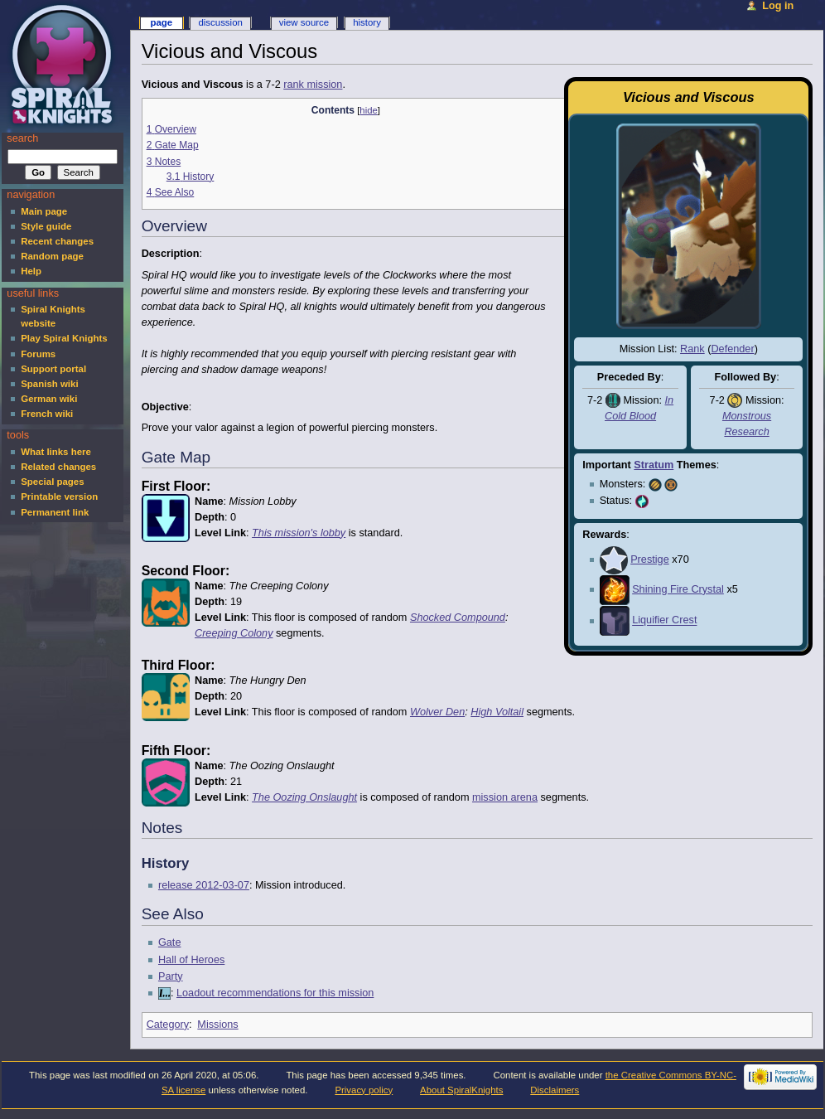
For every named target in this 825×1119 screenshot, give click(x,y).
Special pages (52, 482)
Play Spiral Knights (64, 338)
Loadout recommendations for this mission (275, 993)
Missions (217, 1024)
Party (170, 976)
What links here (56, 452)
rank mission (312, 84)
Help (31, 271)
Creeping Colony (234, 633)
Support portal (53, 369)
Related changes (58, 467)
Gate (169, 942)
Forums (38, 354)
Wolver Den (437, 712)
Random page (52, 256)
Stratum (653, 465)
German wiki (49, 399)
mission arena (505, 797)
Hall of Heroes (191, 960)
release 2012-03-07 (203, 885)
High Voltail (496, 712)
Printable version (59, 496)
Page (161, 22)
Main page (44, 211)
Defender (732, 349)
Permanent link (55, 512)
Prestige (649, 559)
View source (304, 22)
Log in (778, 6)
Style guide (46, 226)
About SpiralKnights (461, 1090)
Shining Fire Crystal (678, 589)
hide (368, 110)
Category (168, 1024)
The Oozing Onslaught (304, 797)
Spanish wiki (49, 384)
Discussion (220, 22)
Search (22, 138)
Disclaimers (554, 1090)
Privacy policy (364, 1090)
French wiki (47, 414)
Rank (692, 349)
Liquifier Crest (664, 621)
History (367, 22)
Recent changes (57, 241)
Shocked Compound (457, 617)
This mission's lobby (298, 533)
